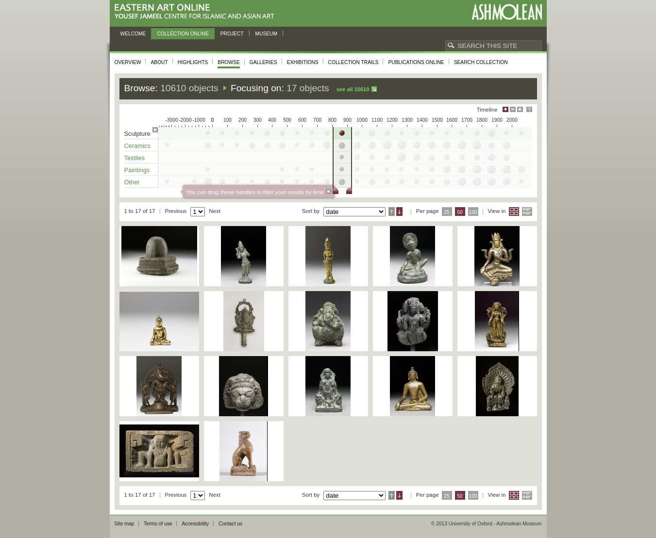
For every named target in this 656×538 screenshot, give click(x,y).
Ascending (391, 211)
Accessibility (195, 523)
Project (232, 33)
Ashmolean (506, 12)
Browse (229, 62)
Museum (266, 33)
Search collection (481, 62)
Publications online (416, 62)
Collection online (182, 33)
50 (460, 212)
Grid (514, 211)
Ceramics (137, 145)
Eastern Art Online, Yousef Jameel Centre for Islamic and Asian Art (197, 12)
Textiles (134, 158)
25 (447, 212)
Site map (124, 523)
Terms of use (158, 523)
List (527, 211)
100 (473, 212)
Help (529, 109)
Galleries (263, 62)
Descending (399, 211)
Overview (128, 62)
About (159, 62)
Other (132, 182)
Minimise (513, 109)
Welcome (133, 33)
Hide (520, 109)
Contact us (230, 523)
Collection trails (353, 62)
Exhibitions (303, 62)
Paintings (137, 170)
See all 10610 (352, 89)
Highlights (193, 62)
